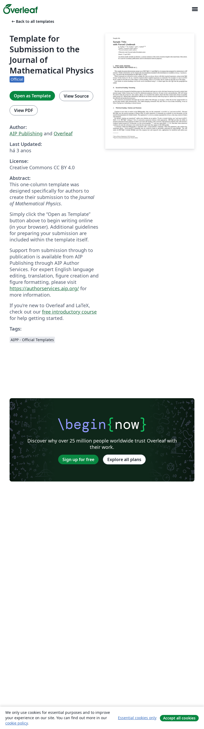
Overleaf (63, 133)
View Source (76, 96)
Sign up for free (78, 459)
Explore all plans (124, 459)
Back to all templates (32, 21)
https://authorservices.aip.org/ (44, 288)
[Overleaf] (20, 9)
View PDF (23, 110)
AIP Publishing (26, 133)
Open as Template (32, 96)
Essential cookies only (137, 717)
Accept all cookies (179, 718)
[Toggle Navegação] (195, 9)
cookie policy (16, 723)
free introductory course (69, 312)
